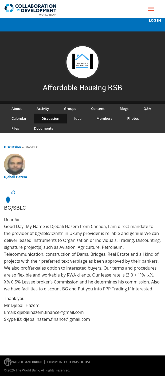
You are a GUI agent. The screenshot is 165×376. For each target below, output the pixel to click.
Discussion (50, 118)
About (16, 108)
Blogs (124, 108)
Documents (43, 128)
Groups (70, 108)
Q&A (147, 108)
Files (15, 128)
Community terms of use (69, 362)
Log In (155, 20)
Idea (77, 118)
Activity (43, 108)
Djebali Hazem (15, 177)
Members (104, 118)
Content (97, 108)
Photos (133, 118)
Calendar (18, 118)
